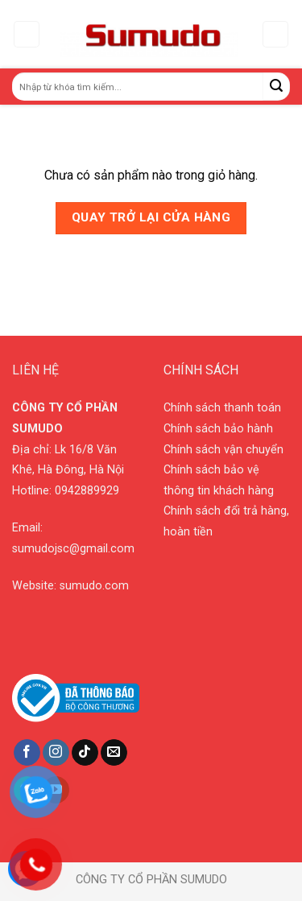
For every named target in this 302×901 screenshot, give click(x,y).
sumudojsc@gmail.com (73, 549)
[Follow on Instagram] (56, 753)
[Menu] (27, 34)
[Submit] (276, 86)
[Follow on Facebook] (27, 753)
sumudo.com (94, 586)
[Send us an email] (114, 753)
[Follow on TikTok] (85, 753)
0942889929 (87, 491)
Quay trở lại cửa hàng (151, 217)
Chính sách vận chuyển (223, 450)
